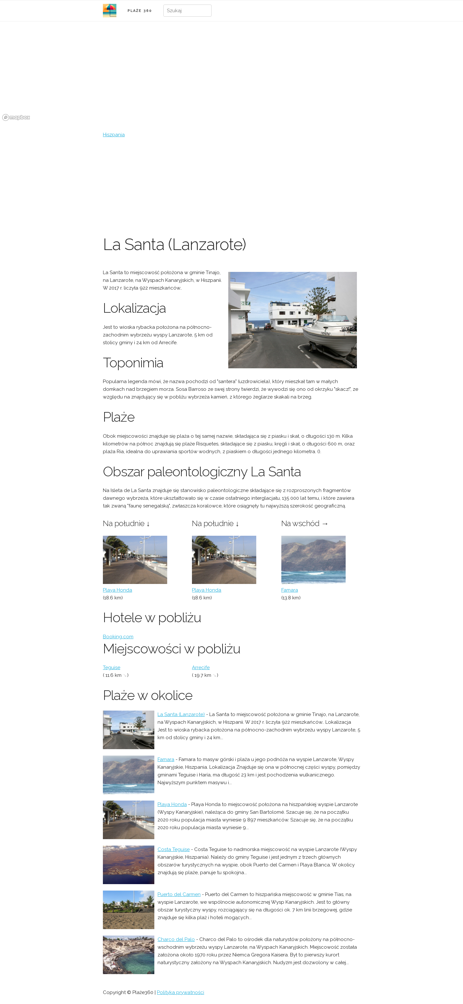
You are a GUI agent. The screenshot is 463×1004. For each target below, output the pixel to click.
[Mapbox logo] (16, 117)
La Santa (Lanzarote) (181, 714)
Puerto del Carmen (179, 894)
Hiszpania (114, 135)
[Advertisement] (231, 187)
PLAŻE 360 (140, 11)
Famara (289, 590)
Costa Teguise (174, 849)
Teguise (111, 667)
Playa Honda (117, 590)
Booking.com (118, 637)
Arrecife (201, 667)
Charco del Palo (176, 939)
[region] (231, 75)
